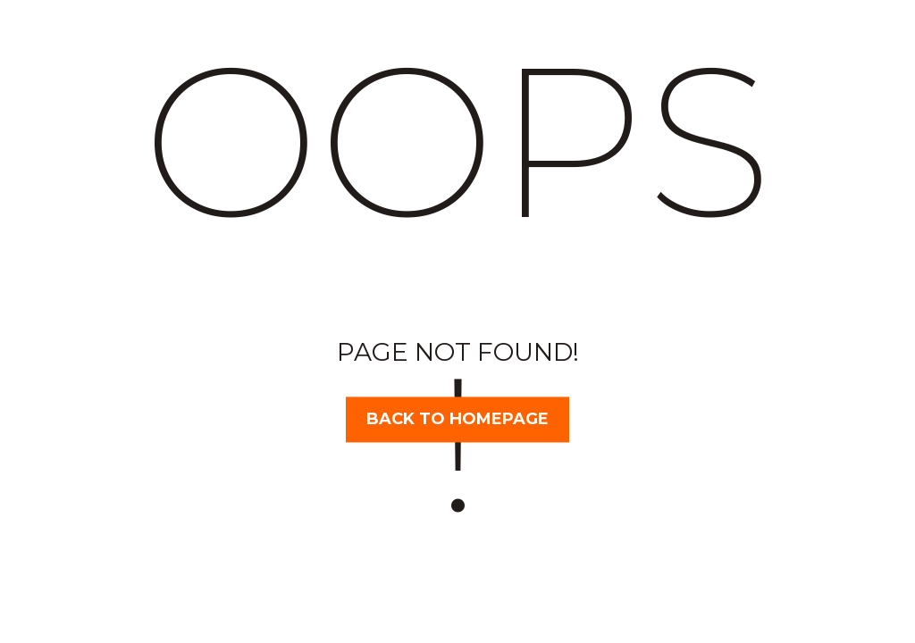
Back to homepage (457, 419)
